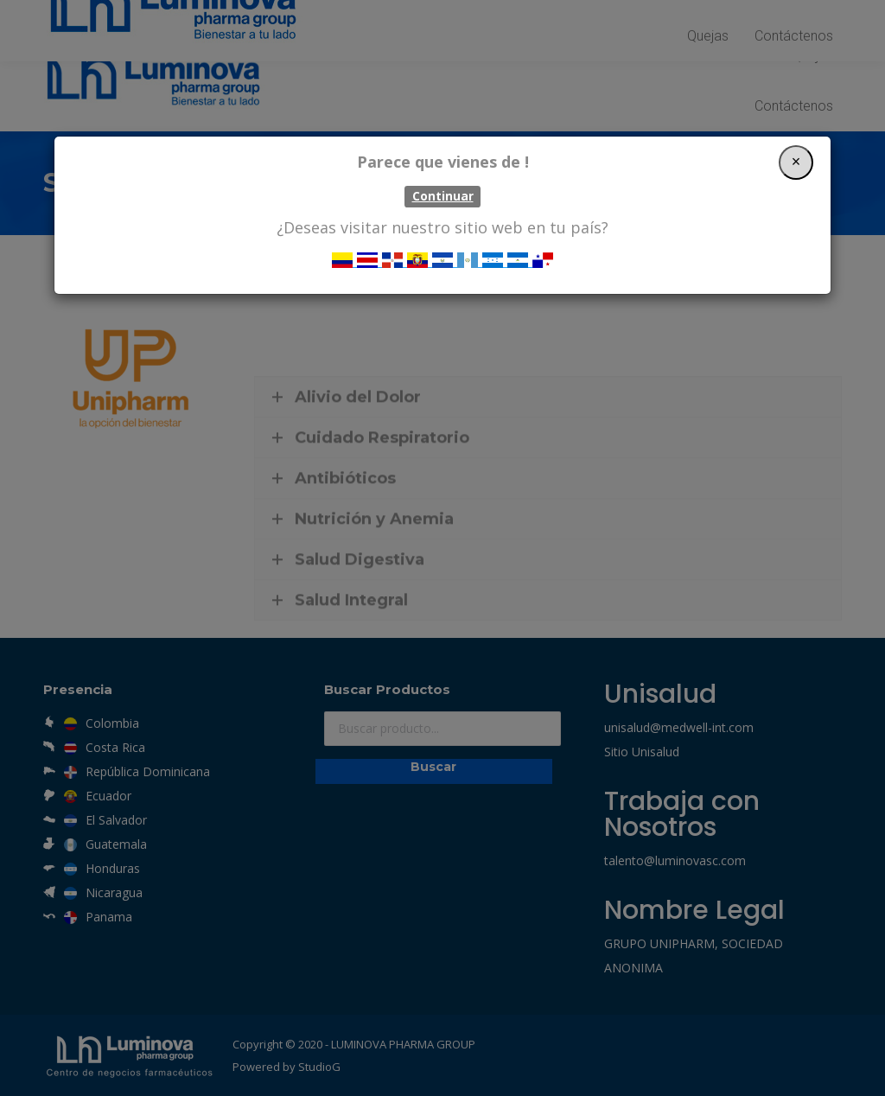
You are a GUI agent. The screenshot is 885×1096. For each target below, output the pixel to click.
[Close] (796, 158)
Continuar (443, 192)
